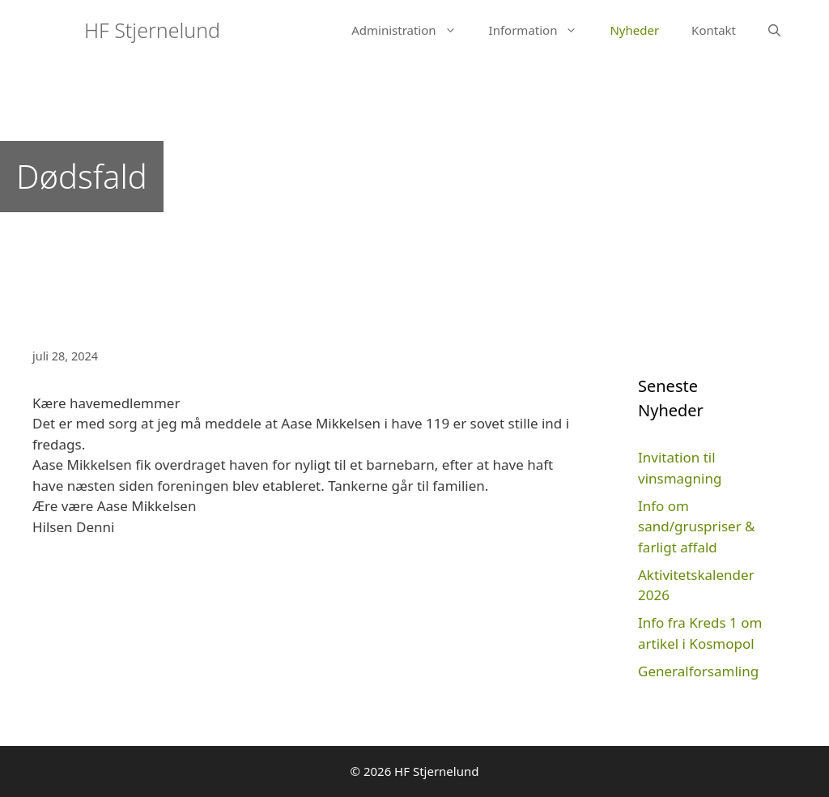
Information (541, 30)
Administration (411, 30)
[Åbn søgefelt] (774, 30)
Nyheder (634, 30)
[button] (454, 30)
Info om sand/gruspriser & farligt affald (696, 526)
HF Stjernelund (152, 30)
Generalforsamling (698, 671)
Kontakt (713, 30)
